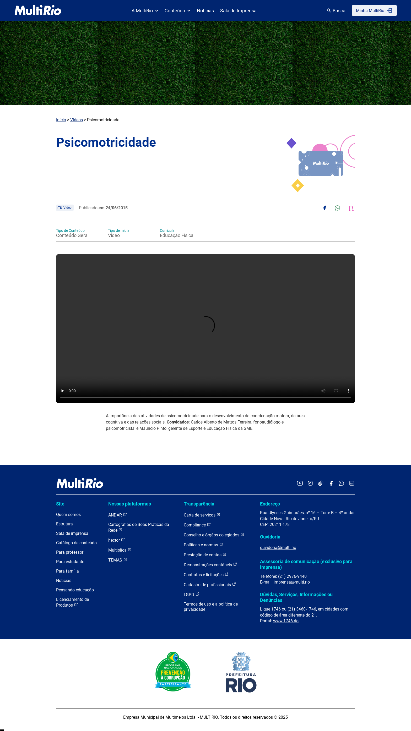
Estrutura (64, 523)
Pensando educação (75, 589)
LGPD (191, 594)
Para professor (69, 552)
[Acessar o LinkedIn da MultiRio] (352, 483)
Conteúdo (178, 10)
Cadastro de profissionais (210, 584)
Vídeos (76, 119)
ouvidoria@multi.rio (278, 547)
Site (60, 504)
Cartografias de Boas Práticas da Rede (138, 527)
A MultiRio (145, 10)
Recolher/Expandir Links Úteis (2, 730)
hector (116, 540)
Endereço (270, 504)
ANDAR (117, 515)
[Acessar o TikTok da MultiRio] (320, 483)
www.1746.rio (286, 620)
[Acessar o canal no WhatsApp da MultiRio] (341, 483)
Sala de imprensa (72, 533)
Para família (67, 571)
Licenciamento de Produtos (72, 602)
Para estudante (70, 561)
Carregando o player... (205, 328)
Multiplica (120, 550)
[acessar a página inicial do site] (38, 10)
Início (61, 119)
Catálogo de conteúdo (76, 542)
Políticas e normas (203, 544)
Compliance (197, 524)
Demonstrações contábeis (210, 564)
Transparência (199, 504)
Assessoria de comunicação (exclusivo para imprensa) (306, 564)
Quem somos (68, 514)
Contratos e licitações (206, 574)
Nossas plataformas (129, 504)
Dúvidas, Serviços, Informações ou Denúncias (296, 597)
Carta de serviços (202, 515)
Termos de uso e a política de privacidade (211, 607)
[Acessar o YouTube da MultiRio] (300, 483)
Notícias (205, 10)
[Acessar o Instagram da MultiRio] (310, 483)
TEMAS (117, 560)
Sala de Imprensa (238, 10)
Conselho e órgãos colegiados (214, 534)
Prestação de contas (205, 554)
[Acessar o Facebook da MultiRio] (331, 483)
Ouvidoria (270, 537)
